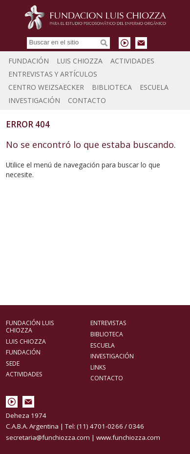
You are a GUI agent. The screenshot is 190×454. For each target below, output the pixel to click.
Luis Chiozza (80, 60)
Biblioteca (112, 87)
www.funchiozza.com (128, 437)
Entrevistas (108, 323)
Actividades (132, 60)
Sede (13, 363)
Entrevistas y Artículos (52, 74)
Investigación (34, 100)
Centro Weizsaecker (46, 87)
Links (98, 367)
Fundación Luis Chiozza (95, 17)
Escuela (154, 87)
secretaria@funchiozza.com (48, 437)
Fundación (28, 60)
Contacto (87, 100)
